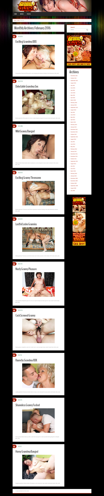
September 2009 (74, 186)
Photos (29, 14)
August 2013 (73, 110)
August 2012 (73, 139)
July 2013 (73, 112)
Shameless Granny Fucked (28, 405)
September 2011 (74, 161)
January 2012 (74, 151)
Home (15, 14)
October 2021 (74, 78)
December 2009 (74, 178)
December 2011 (74, 154)
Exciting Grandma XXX (26, 41)
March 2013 (73, 122)
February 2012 (74, 149)
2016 (18, 20)
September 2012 (74, 137)
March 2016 (73, 100)
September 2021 (74, 80)
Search (73, 27)
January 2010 (74, 176)
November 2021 (74, 76)
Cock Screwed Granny (26, 315)
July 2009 (73, 190)
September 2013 (74, 107)
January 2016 (74, 105)
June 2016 (73, 93)
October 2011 (74, 159)
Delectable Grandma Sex (27, 86)
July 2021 (73, 85)
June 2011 (73, 168)
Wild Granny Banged (25, 131)
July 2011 (73, 166)
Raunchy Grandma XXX (27, 360)
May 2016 (73, 95)
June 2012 (73, 144)
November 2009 (74, 181)
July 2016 (73, 90)
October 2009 (74, 183)
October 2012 (74, 134)
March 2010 (73, 171)
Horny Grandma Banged (27, 451)
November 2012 (74, 132)
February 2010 (74, 173)
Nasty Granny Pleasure (27, 268)
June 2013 (73, 115)
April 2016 (73, 98)
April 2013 (73, 120)
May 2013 (73, 117)
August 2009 (73, 188)
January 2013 (74, 127)
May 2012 (73, 146)
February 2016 (74, 102)
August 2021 (73, 83)
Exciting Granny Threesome (29, 177)
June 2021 (73, 88)
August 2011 (73, 164)
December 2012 (74, 129)
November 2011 (74, 156)
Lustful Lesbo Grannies (27, 224)
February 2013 (74, 124)
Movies (22, 14)
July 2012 (73, 142)
